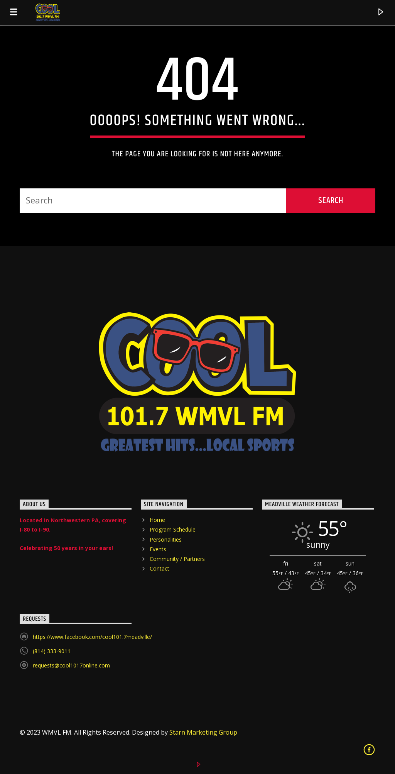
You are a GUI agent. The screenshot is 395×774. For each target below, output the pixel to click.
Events (158, 549)
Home (157, 519)
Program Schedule (173, 529)
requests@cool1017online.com (71, 665)
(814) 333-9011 (52, 651)
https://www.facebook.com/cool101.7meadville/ (92, 636)
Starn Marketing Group (203, 732)
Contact (159, 568)
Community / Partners (177, 558)
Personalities (166, 539)
